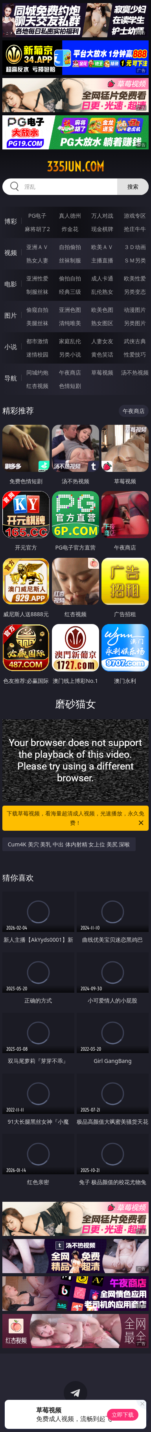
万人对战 (102, 215)
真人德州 (70, 215)
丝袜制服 (70, 260)
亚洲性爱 (37, 278)
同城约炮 (37, 372)
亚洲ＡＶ (37, 247)
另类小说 (70, 354)
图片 (10, 315)
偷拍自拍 (70, 278)
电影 (10, 284)
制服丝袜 (37, 291)
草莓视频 (102, 372)
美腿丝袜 (37, 323)
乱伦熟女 (102, 291)
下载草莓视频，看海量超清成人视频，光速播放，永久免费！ (76, 819)
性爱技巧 (135, 354)
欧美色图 (102, 309)
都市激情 (37, 341)
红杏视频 (37, 385)
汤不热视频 (135, 372)
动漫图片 (135, 309)
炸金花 (70, 229)
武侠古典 (135, 341)
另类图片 (135, 323)
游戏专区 (135, 215)
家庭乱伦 (70, 341)
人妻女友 (102, 341)
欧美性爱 (135, 278)
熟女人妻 (37, 260)
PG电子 (37, 215)
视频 (10, 252)
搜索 (132, 186)
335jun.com (75, 167)
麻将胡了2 (37, 229)
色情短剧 (70, 385)
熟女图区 (102, 323)
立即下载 (123, 1414)
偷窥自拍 (37, 309)
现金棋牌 (102, 229)
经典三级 (70, 291)
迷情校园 (37, 354)
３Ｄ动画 (135, 247)
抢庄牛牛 (135, 229)
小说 (10, 346)
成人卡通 (102, 278)
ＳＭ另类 (135, 260)
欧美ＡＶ (102, 247)
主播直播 (102, 260)
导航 (10, 378)
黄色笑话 (102, 354)
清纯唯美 (70, 323)
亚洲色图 (70, 309)
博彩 (10, 221)
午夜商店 (70, 372)
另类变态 (135, 291)
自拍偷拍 (70, 247)
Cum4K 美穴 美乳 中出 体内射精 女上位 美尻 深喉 (69, 844)
